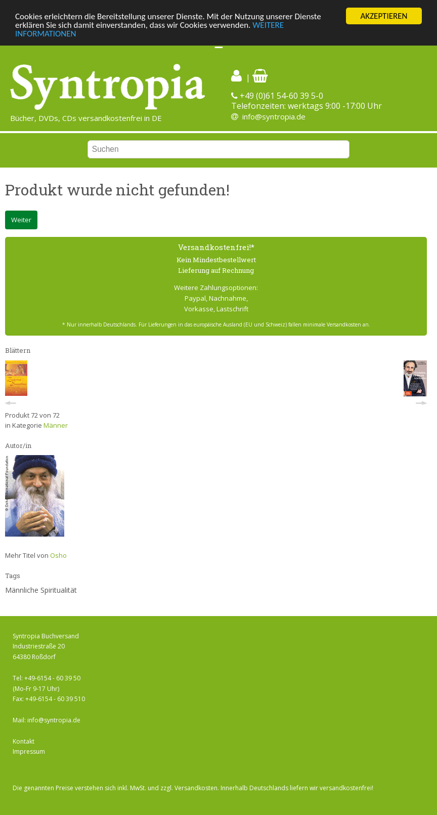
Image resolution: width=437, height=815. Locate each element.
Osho (58, 555)
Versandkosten (195, 788)
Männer (55, 425)
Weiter (21, 219)
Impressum (29, 751)
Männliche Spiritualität (41, 590)
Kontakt (23, 741)
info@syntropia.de (273, 116)
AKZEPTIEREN (383, 16)
